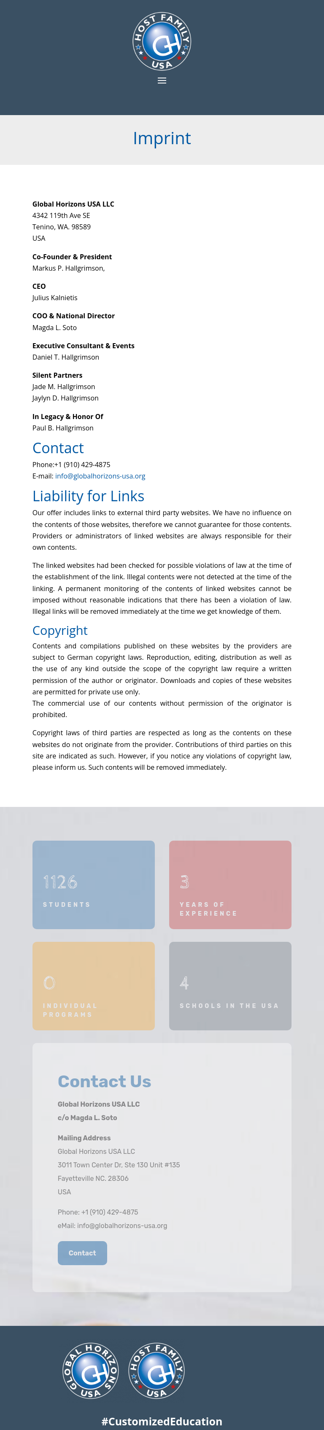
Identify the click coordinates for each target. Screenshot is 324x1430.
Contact (82, 1253)
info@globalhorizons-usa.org (100, 476)
